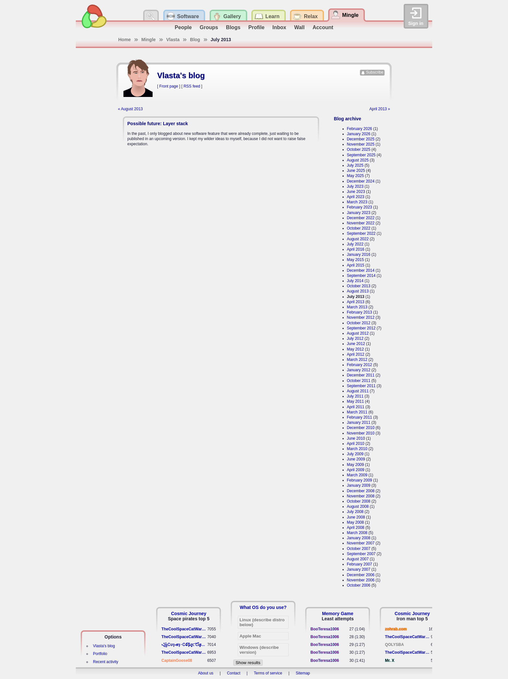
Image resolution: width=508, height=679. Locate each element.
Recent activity (105, 662)
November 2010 (361, 433)
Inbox (279, 27)
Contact (233, 673)
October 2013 (359, 286)
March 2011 (357, 412)
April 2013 (355, 302)
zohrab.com (396, 629)
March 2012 (357, 359)
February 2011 (359, 417)
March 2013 (357, 307)
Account (323, 27)
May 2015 (355, 259)
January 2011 (359, 422)
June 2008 (356, 517)
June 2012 (356, 343)
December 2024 (361, 181)
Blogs (233, 27)
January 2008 (359, 538)
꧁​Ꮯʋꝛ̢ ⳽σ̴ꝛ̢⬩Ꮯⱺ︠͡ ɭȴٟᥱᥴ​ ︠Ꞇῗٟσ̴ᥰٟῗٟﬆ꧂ (184, 644)
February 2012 (359, 365)
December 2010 (361, 427)
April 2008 (355, 527)
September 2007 (361, 554)
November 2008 (361, 496)
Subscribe (374, 72)
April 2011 (355, 407)
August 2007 (358, 559)
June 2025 (356, 170)
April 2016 (355, 249)
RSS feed (191, 86)
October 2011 (359, 380)
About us (205, 673)
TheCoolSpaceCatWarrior (184, 629)
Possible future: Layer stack (157, 123)
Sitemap (303, 673)
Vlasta (172, 39)
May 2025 (355, 175)
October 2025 (359, 149)
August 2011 (358, 391)
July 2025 (355, 165)
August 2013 (358, 291)
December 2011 (361, 375)
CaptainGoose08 (176, 660)
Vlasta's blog (104, 646)
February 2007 (359, 564)
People (183, 27)
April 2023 (355, 197)
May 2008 (355, 522)
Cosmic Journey (188, 613)
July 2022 (355, 244)
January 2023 (359, 212)
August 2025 (358, 160)
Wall (299, 27)
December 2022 (361, 218)
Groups (209, 27)
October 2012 (359, 323)
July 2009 (355, 454)
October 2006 (359, 585)
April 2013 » (379, 109)
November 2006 (361, 580)
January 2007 (359, 569)
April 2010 (355, 443)
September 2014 (361, 275)
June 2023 (356, 191)
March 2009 (357, 475)
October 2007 (359, 548)
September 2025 (361, 155)
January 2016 (359, 254)
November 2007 (361, 543)
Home (124, 39)
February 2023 (359, 207)
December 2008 (361, 491)
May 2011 (355, 401)
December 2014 (361, 270)
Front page (168, 86)
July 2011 (355, 396)
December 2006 (361, 575)
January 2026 (359, 134)
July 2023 (355, 186)
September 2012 (361, 328)
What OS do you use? (263, 607)
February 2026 (359, 128)
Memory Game (337, 613)
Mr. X (389, 660)
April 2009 (355, 470)
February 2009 (359, 480)
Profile (256, 27)
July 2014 (355, 281)
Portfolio (100, 653)
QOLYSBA (394, 644)
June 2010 (356, 438)
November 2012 (361, 317)
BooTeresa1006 (324, 629)
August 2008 (358, 506)
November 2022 (361, 223)
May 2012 (355, 349)
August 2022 (358, 239)
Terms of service (268, 673)
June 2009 (356, 459)
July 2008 (355, 511)
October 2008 (359, 501)
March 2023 (357, 202)
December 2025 (361, 139)
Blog (195, 39)
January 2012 (359, 370)
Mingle (148, 39)
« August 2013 (130, 109)
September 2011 (361, 386)
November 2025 (361, 144)
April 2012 (355, 354)
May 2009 (355, 464)
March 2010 (357, 449)
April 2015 (355, 265)
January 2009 (359, 485)
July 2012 (355, 338)
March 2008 (357, 532)
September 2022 (361, 233)
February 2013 (359, 312)
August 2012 (358, 333)
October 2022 (359, 228)
